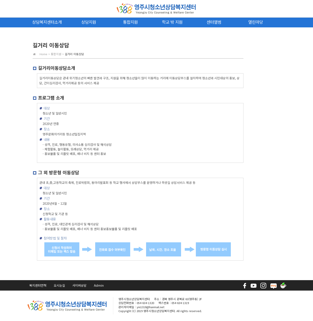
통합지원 (130, 22)
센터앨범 (213, 22)
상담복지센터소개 (47, 22)
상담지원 (88, 22)
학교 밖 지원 (172, 22)
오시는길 (59, 285)
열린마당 (255, 22)
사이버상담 (79, 285)
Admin (99, 285)
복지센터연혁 (37, 285)
